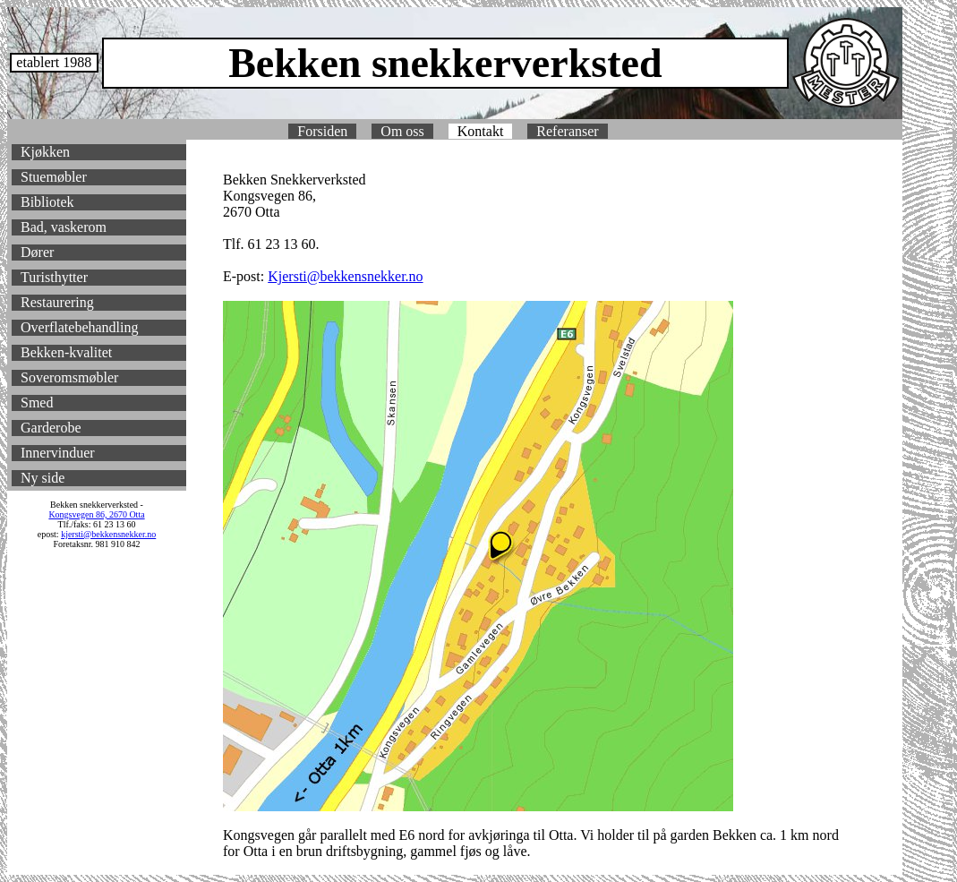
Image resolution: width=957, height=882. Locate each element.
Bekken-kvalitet (66, 352)
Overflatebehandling (80, 327)
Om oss (401, 131)
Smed (37, 402)
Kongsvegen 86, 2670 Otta (96, 514)
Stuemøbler (54, 176)
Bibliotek (47, 202)
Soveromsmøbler (69, 377)
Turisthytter (54, 277)
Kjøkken (45, 151)
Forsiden (322, 131)
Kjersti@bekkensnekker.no (345, 276)
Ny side (42, 477)
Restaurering (57, 302)
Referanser (567, 131)
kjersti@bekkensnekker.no (108, 534)
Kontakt (480, 131)
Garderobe (51, 427)
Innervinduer (58, 452)
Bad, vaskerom (64, 227)
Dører (37, 252)
